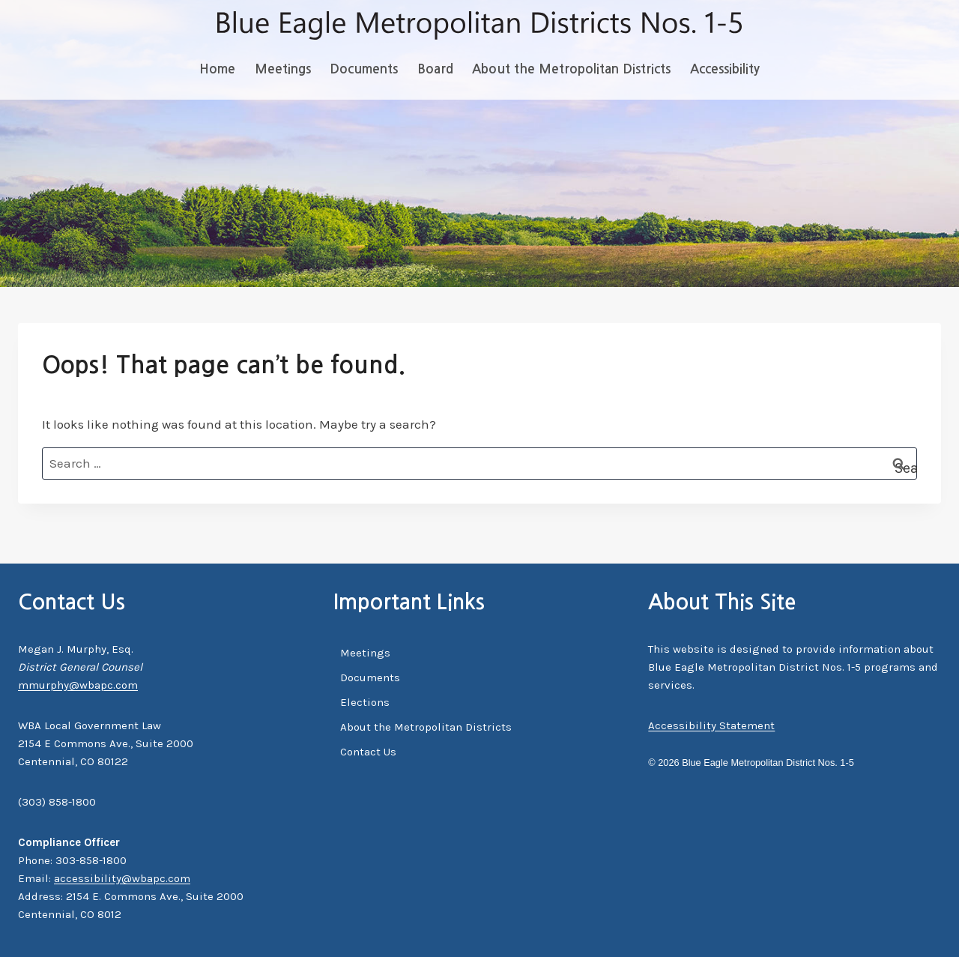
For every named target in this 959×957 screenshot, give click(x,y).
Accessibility (725, 69)
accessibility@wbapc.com (122, 878)
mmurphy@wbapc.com (78, 685)
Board (435, 69)
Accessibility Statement (711, 725)
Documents (364, 69)
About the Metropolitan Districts (571, 69)
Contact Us (368, 751)
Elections (365, 702)
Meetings (283, 69)
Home (217, 69)
